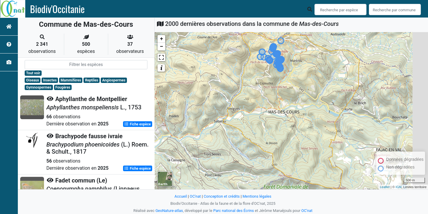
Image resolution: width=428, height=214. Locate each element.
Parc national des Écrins (233, 210)
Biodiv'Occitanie (57, 9)
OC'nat (195, 196)
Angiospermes (113, 80)
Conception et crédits (222, 196)
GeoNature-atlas (169, 210)
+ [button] (161, 39)
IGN (399, 187)
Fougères (62, 87)
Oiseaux (32, 80)
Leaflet (385, 187)
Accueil (180, 196)
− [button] (161, 46)
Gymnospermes (38, 87)
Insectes (50, 80)
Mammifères (71, 80)
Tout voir (33, 73)
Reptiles (91, 80)
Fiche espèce (137, 124)
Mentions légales (257, 196)
